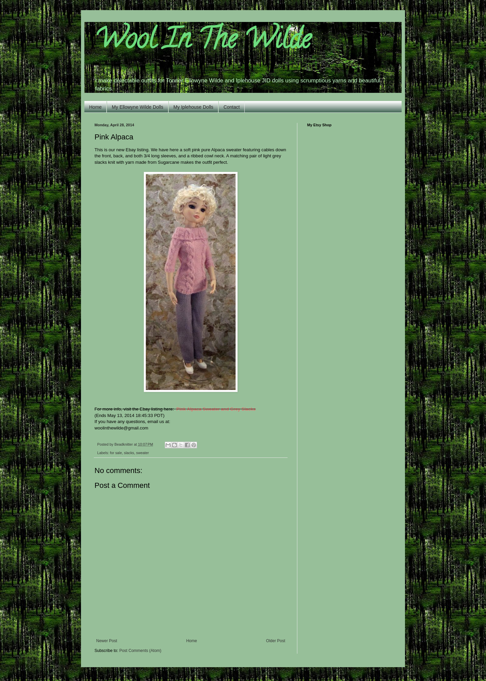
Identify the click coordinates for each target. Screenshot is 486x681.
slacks (129, 453)
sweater (142, 453)
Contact (231, 107)
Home (95, 107)
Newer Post (106, 640)
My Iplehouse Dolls (193, 107)
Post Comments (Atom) (140, 650)
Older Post (275, 640)
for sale (116, 453)
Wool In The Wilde (202, 42)
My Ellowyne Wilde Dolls (137, 107)
